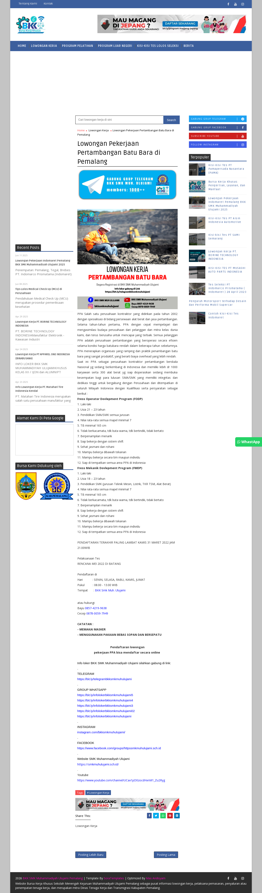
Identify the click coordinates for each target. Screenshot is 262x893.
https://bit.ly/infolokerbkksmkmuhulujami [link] (104, 716)
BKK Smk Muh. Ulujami (110, 590)
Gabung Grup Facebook (219, 127)
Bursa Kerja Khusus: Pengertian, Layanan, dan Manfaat (226, 185)
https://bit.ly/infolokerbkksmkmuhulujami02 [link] (106, 711)
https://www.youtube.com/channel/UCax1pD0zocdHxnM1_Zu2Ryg (121, 780)
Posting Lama (166, 855)
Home (22, 46)
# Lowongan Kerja (98, 792)
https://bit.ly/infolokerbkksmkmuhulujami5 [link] (105, 695)
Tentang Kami (28, 3)
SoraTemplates (114, 878)
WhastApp (248, 441)
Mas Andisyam (155, 878)
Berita (189, 46)
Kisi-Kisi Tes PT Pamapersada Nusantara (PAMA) (226, 169)
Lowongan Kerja (44, 46)
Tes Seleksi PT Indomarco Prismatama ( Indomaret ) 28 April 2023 (227, 288)
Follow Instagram (219, 144)
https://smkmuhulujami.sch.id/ (98, 764)
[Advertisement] (131, 82)
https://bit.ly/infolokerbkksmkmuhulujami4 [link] (105, 700)
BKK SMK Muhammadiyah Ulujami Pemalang (53, 878)
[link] (119, 748)
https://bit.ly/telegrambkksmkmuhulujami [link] (104, 679)
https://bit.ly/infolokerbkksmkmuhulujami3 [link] (105, 705)
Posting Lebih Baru (90, 855)
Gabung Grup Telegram (219, 118)
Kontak (48, 3)
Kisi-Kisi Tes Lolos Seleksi (158, 46)
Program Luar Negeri (115, 46)
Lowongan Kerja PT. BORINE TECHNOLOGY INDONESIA (223, 255)
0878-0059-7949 (97, 613)
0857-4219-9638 (96, 608)
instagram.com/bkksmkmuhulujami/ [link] (101, 732)
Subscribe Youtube (219, 136)
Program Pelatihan (77, 46)
